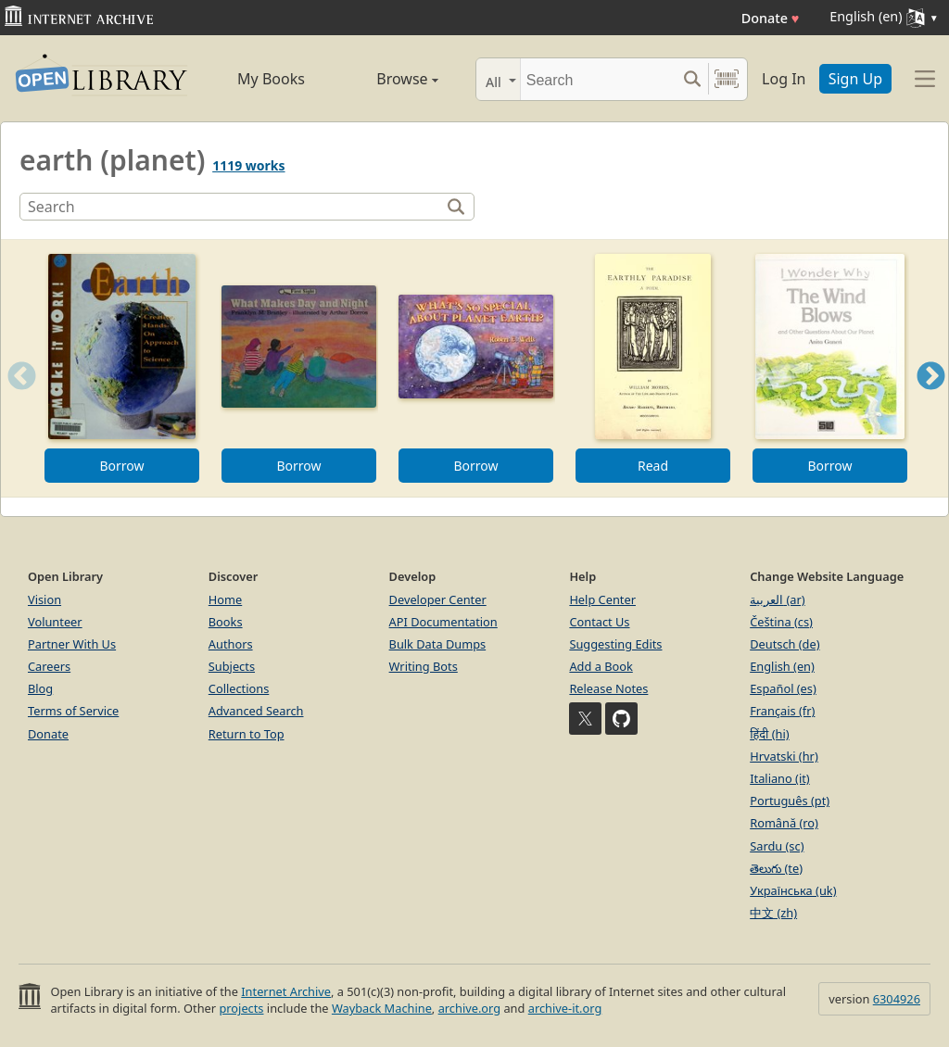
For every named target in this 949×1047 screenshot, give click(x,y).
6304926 (896, 998)
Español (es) (783, 688)
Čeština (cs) (781, 621)
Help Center (602, 599)
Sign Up (855, 79)
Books (226, 621)
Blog (40, 688)
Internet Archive (286, 991)
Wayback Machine (382, 1008)
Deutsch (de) (784, 644)
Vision (44, 599)
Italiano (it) (780, 778)
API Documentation (443, 621)
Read (653, 465)
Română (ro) (784, 822)
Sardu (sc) (776, 846)
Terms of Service (73, 710)
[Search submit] (692, 79)
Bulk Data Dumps (438, 644)
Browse (388, 79)
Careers (49, 666)
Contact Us (599, 621)
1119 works (248, 165)
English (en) (782, 666)
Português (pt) (789, 800)
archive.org (469, 1008)
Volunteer (55, 621)
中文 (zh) (773, 912)
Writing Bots (423, 666)
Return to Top (247, 733)
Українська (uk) (793, 890)
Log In (783, 79)
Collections (239, 688)
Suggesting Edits (615, 644)
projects (241, 1008)
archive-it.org (565, 1008)
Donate (770, 18)
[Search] (598, 79)
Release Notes (608, 688)
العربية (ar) (777, 599)
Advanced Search (256, 710)
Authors (231, 644)
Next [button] (930, 399)
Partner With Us (72, 644)
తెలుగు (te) (776, 868)
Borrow (121, 465)
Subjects (232, 666)
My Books (271, 79)
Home (225, 599)
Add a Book (600, 666)
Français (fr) (782, 710)
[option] (122, 368)
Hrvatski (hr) (784, 756)
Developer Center (438, 599)
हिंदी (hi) (769, 733)
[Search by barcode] (727, 79)
